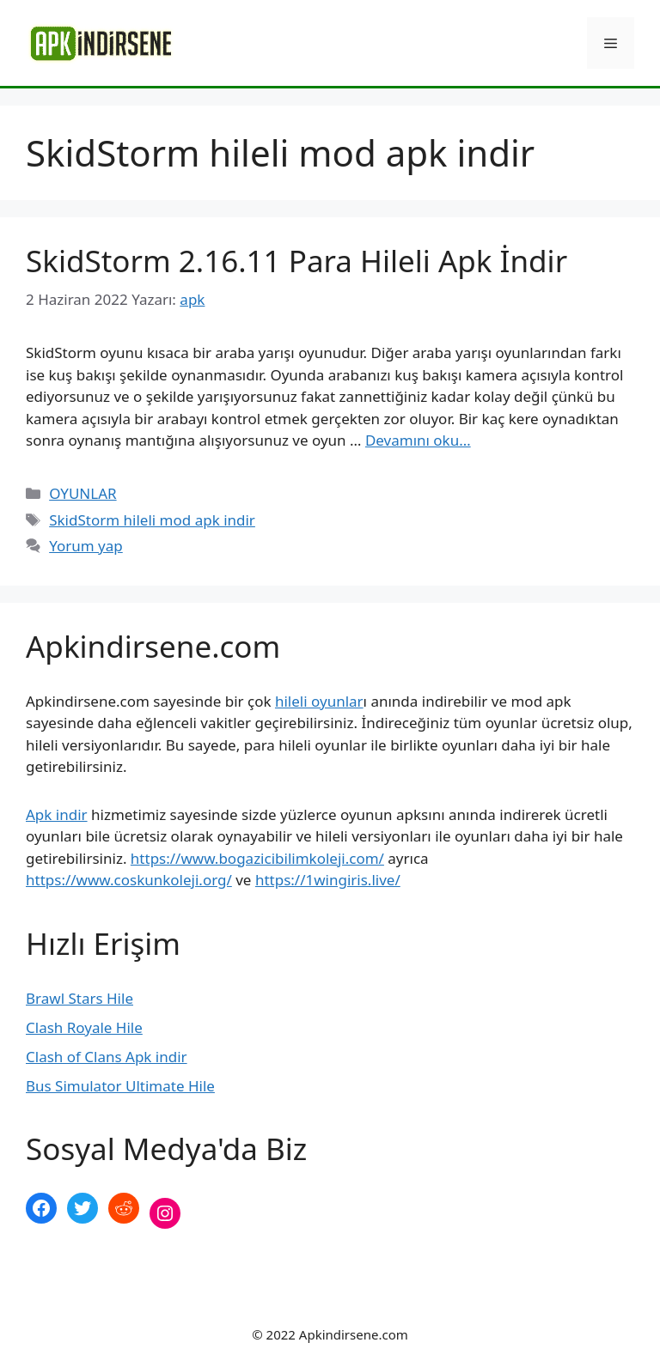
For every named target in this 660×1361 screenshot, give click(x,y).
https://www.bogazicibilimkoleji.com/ (257, 858)
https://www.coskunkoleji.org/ (129, 880)
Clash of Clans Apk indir (106, 1056)
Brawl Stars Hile (79, 998)
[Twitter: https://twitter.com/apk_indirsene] (82, 1208)
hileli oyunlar (319, 701)
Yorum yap (86, 546)
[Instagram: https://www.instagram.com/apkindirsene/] (165, 1213)
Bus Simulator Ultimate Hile (120, 1086)
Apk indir (57, 814)
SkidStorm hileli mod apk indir (152, 520)
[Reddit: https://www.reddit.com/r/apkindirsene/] (123, 1208)
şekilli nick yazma (85, 1270)
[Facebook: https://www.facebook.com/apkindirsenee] (41, 1208)
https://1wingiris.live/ (327, 880)
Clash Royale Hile (84, 1027)
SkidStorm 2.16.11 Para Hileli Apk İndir (296, 260)
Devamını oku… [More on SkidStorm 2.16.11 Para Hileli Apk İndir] (418, 440)
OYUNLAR (82, 493)
